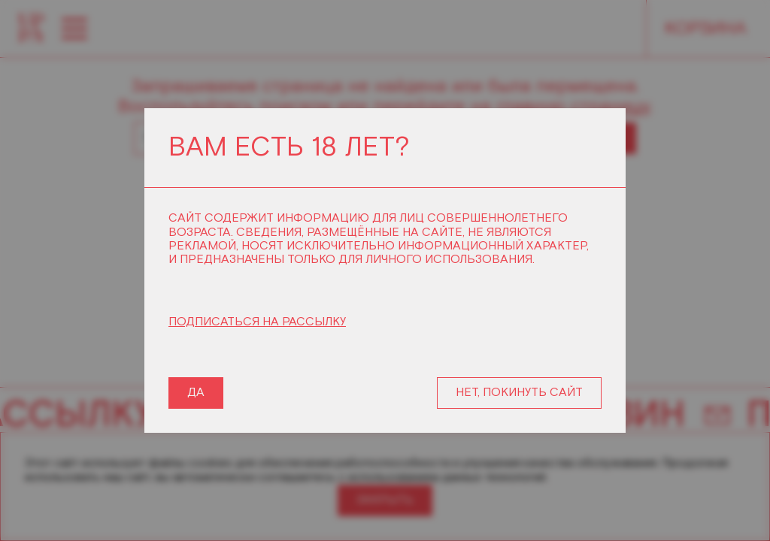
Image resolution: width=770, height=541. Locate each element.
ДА (196, 392)
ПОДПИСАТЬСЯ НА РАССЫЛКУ (257, 322)
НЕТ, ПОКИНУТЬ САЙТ (519, 392)
